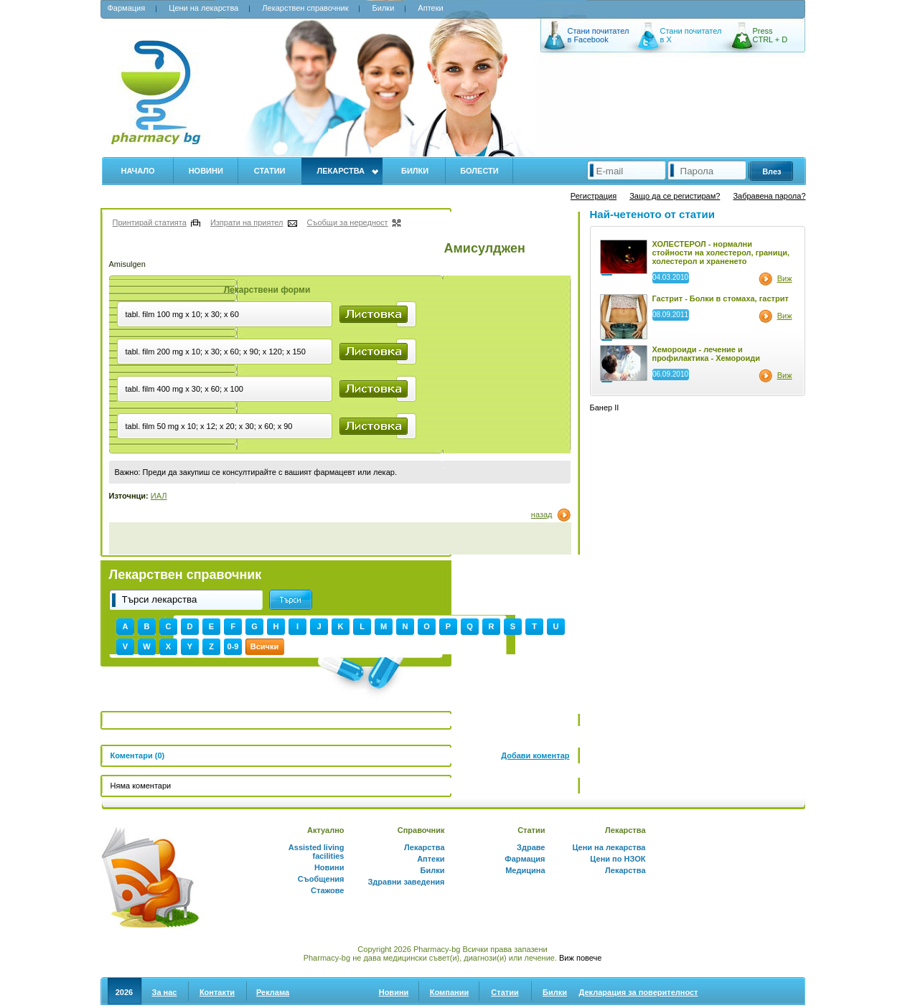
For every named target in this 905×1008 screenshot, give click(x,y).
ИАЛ (159, 495)
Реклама (272, 992)
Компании (449, 992)
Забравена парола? (769, 196)
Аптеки (430, 8)
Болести (479, 170)
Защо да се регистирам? (674, 196)
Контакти (217, 992)
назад (542, 514)
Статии (270, 170)
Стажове (327, 890)
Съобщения (321, 879)
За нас (164, 992)
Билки (383, 8)
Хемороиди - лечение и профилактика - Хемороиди (706, 353)
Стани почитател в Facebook (598, 35)
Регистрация (593, 196)
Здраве (531, 847)
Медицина (525, 870)
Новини (206, 170)
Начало (138, 170)
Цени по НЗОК (617, 858)
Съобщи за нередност (347, 222)
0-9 (233, 646)
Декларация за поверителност (638, 992)
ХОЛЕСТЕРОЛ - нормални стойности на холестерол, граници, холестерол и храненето (721, 252)
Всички (264, 646)
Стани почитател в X (691, 35)
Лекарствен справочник (305, 8)
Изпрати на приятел (246, 222)
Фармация (127, 8)
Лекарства (340, 170)
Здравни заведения (405, 881)
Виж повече (580, 957)
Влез (771, 171)
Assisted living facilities (316, 851)
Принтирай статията (150, 222)
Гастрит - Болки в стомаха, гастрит (720, 298)
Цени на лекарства (203, 8)
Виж (784, 278)
